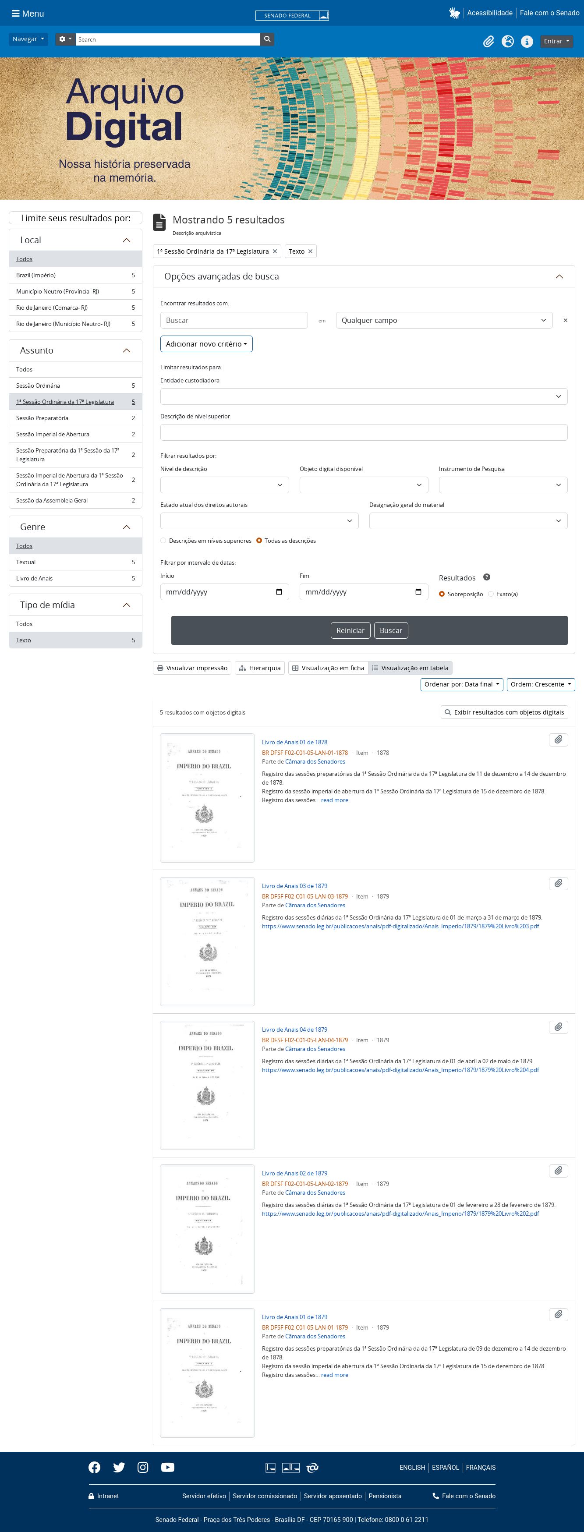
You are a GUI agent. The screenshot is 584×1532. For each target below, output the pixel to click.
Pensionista (385, 1496)
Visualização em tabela (410, 668)
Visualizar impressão (192, 668)
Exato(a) (507, 594)
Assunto (36, 350)
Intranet (103, 1496)
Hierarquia (260, 668)
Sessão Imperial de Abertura (75, 436)
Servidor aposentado (333, 1496)
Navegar (26, 39)
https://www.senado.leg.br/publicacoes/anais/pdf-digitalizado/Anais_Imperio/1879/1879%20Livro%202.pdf (400, 1213)
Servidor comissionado (265, 1496)
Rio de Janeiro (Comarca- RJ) (75, 309)
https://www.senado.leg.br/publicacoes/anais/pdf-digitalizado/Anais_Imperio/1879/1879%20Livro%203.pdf (400, 926)
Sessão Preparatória (75, 420)
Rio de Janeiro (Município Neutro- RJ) (75, 325)
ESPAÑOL (445, 1468)
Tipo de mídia (47, 605)
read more (334, 800)
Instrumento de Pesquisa (472, 469)
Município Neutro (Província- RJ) (75, 293)
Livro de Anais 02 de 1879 (294, 1173)
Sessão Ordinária (75, 387)
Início (167, 576)
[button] (456, 13)
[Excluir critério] (565, 320)
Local (30, 240)
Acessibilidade (490, 13)
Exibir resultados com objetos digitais (504, 712)
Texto (75, 642)
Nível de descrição (183, 469)
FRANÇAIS (481, 1468)
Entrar (554, 41)
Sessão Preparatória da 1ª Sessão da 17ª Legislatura (75, 454)
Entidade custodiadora (189, 380)
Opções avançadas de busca (221, 276)
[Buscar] (234, 320)
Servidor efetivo (204, 1496)
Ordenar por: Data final (460, 684)
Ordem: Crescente (538, 684)
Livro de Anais (75, 580)
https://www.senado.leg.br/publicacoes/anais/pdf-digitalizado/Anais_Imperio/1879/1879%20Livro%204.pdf (400, 1070)
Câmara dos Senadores (315, 761)
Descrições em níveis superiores (210, 541)
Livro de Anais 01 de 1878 (294, 742)
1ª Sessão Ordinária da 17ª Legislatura (75, 403)
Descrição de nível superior (195, 416)
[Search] (167, 39)
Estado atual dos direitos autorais (204, 505)
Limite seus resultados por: (76, 218)
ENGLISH (412, 1468)
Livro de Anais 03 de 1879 (294, 886)
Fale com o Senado (550, 13)
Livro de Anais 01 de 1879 (294, 1317)
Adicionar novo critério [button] (204, 344)
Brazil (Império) (75, 277)
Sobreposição (465, 594)
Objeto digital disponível (331, 469)
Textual (75, 564)
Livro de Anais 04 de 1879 (294, 1029)
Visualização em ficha (328, 668)
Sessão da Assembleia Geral (75, 502)
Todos (24, 259)
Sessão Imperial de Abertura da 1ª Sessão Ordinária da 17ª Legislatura (75, 479)
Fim (304, 576)
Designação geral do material (406, 505)
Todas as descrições (290, 541)
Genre (32, 527)
